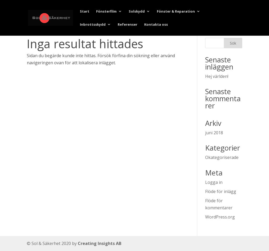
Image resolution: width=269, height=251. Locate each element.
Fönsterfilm (106, 11)
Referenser (127, 25)
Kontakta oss (156, 25)
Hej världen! (216, 76)
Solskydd (137, 11)
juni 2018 (214, 133)
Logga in (214, 182)
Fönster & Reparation (176, 11)
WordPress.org (220, 217)
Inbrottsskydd (93, 25)
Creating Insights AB (99, 243)
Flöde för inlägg (220, 191)
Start (84, 11)
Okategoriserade (222, 157)
